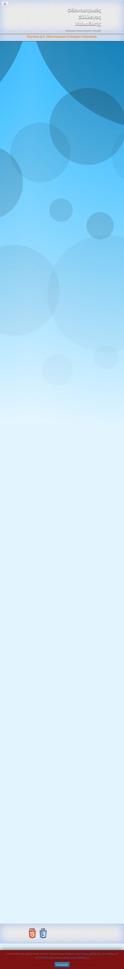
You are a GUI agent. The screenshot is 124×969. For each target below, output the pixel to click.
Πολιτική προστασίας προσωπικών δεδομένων (64, 957)
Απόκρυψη (62, 964)
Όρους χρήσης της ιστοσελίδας (97, 953)
